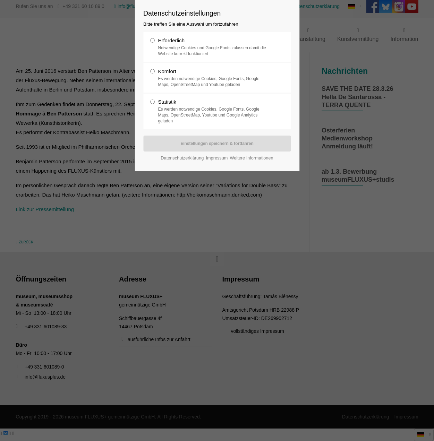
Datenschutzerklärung (182, 158)
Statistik (214, 111)
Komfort (214, 78)
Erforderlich (214, 47)
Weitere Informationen (251, 158)
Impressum (217, 158)
